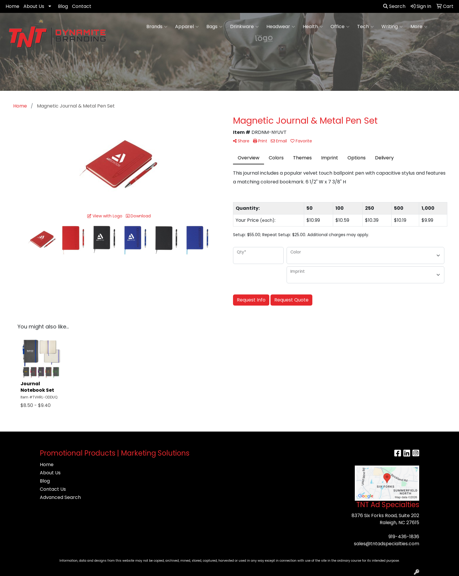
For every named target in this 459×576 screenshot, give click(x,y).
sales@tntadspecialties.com (386, 543)
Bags (214, 26)
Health (313, 26)
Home (12, 6)
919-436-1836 (403, 536)
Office (340, 26)
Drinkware (244, 26)
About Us (33, 6)
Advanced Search (60, 497)
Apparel (187, 26)
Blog (63, 6)
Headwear (280, 26)
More (418, 26)
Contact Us (53, 489)
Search (394, 6)
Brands (156, 26)
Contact (81, 6)
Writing (392, 26)
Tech (365, 26)
